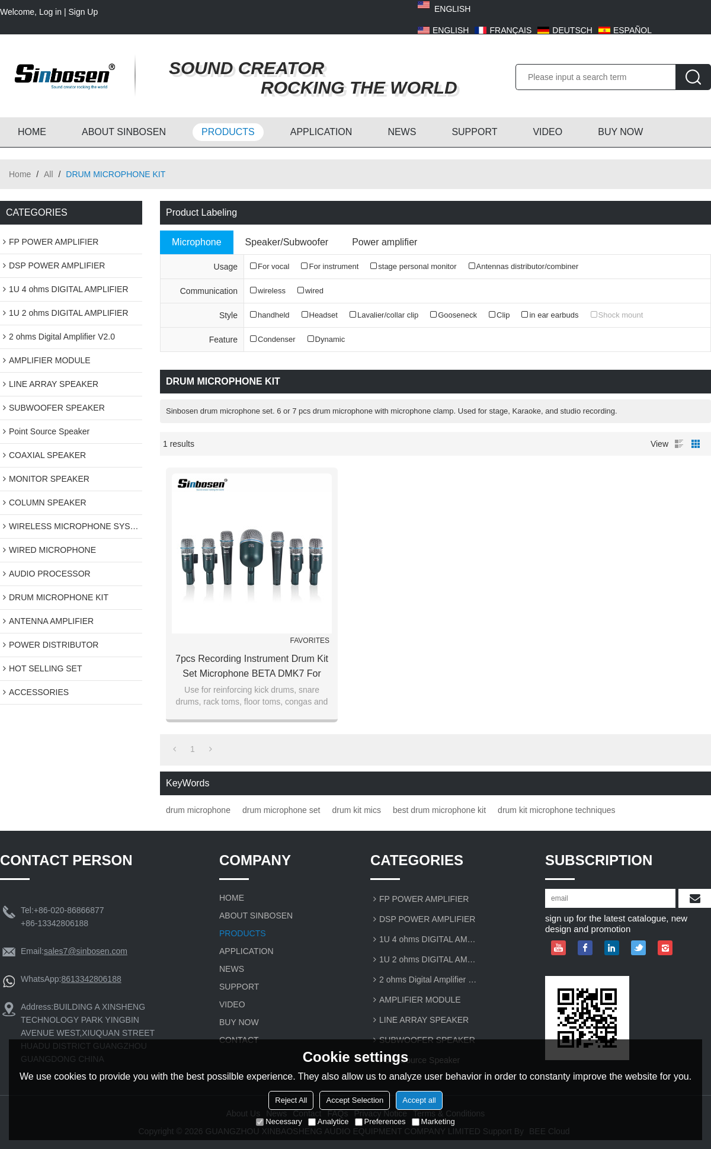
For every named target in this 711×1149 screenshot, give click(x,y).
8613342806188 (91, 979)
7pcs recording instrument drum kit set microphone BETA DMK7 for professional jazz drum (251, 667)
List (679, 444)
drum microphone (198, 810)
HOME (32, 132)
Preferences (380, 1121)
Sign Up (83, 12)
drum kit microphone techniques (556, 810)
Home (20, 174)
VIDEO (547, 132)
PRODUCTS (228, 132)
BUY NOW (620, 132)
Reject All (291, 1100)
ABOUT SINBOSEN (124, 132)
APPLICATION (321, 132)
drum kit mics (356, 810)
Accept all (418, 1100)
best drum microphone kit (439, 810)
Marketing (433, 1121)
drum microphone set (281, 810)
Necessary (279, 1121)
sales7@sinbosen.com (85, 951)
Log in (50, 12)
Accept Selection (354, 1100)
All (48, 174)
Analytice (328, 1121)
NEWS (401, 132)
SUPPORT (474, 132)
